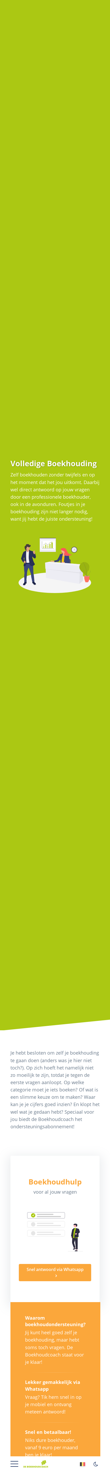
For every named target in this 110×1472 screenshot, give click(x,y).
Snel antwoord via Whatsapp (55, 1269)
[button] (14, 1463)
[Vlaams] (83, 1465)
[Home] (36, 1462)
